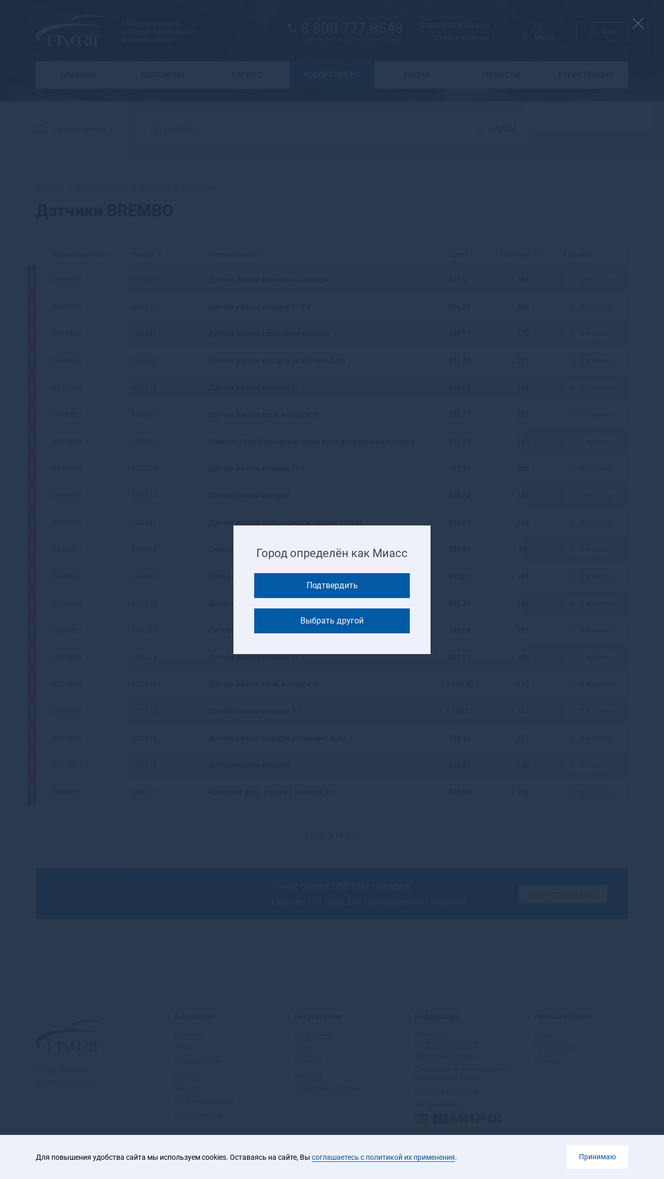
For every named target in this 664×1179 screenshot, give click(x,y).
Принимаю (597, 1157)
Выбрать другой (332, 621)
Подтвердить (332, 585)
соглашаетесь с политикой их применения (383, 1157)
